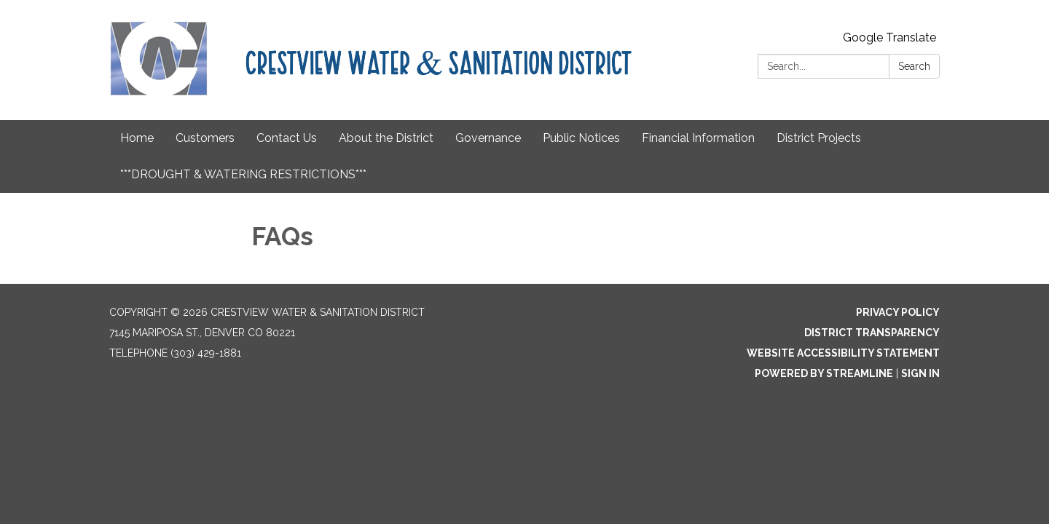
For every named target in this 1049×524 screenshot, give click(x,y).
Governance (488, 138)
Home (137, 138)
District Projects (819, 138)
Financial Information (698, 138)
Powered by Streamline (824, 373)
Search (914, 66)
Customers (205, 138)
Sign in (920, 373)
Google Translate (889, 37)
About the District (386, 138)
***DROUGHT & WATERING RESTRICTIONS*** (243, 174)
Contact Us (286, 138)
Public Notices (581, 138)
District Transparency (872, 332)
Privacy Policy (898, 312)
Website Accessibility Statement (843, 353)
